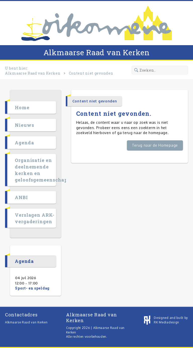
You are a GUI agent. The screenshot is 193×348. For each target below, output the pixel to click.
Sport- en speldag (32, 288)
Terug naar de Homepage (155, 145)
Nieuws (24, 125)
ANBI (21, 197)
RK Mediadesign (166, 322)
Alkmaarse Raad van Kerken (96, 52)
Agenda (24, 143)
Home (22, 107)
